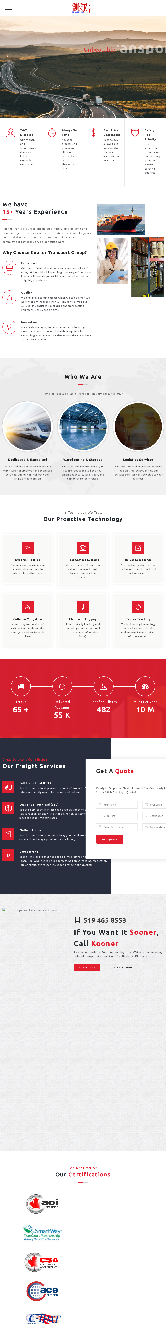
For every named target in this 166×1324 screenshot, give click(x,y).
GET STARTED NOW (120, 967)
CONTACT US (87, 967)
